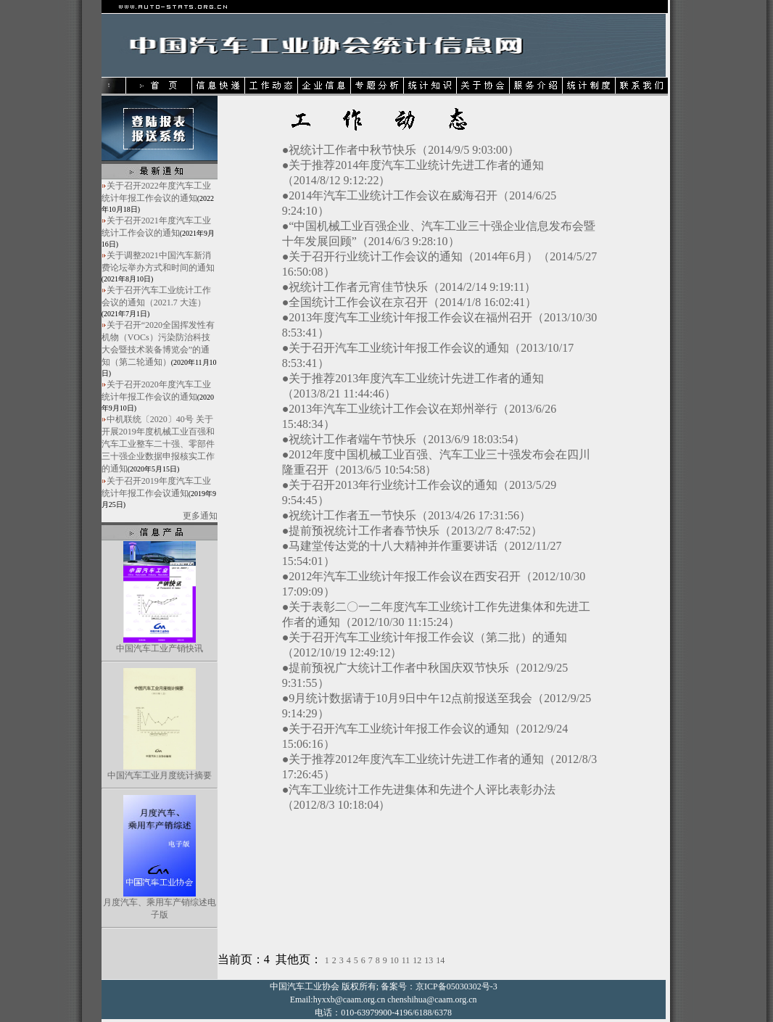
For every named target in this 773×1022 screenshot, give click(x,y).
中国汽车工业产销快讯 (159, 648)
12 (417, 960)
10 (394, 960)
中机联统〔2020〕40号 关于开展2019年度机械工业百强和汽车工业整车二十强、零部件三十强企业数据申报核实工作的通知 (158, 444)
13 (428, 960)
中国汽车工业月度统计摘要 (159, 775)
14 (440, 960)
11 (406, 960)
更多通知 (200, 516)
